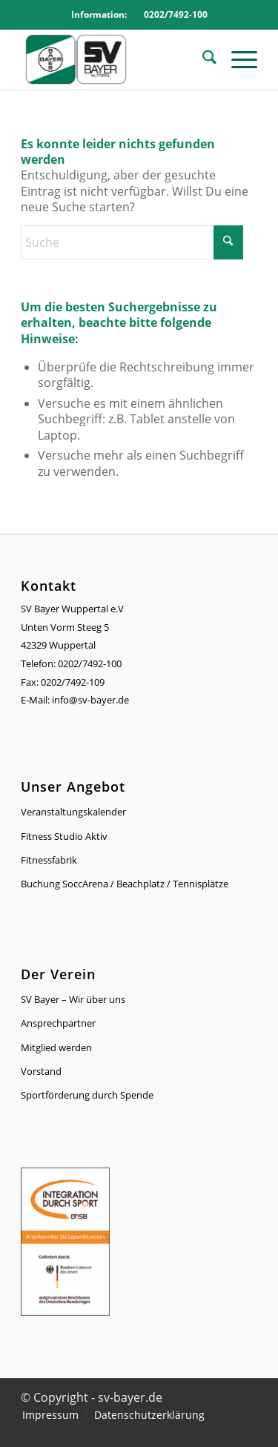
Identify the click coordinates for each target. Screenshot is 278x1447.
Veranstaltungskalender (73, 811)
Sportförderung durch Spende (87, 1095)
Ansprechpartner (58, 1023)
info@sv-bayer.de (91, 699)
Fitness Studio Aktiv (64, 836)
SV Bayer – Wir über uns (73, 999)
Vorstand (41, 1071)
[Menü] (236, 59)
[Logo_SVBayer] (115, 59)
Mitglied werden (56, 1047)
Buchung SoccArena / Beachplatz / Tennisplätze (124, 883)
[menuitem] (202, 59)
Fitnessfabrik (49, 860)
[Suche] (202, 59)
